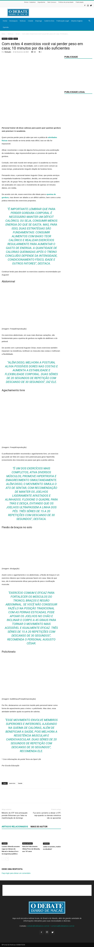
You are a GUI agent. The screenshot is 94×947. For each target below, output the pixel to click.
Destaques (13, 21)
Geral (15, 39)
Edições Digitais (77, 21)
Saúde (20, 783)
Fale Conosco (51, 2)
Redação (8, 52)
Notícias (23, 21)
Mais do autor (39, 826)
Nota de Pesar (27, 843)
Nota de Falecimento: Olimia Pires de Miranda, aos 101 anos (31, 849)
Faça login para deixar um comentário (16, 873)
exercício (12, 783)
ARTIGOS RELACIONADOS (15, 826)
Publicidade (79, 2)
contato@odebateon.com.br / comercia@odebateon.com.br (50, 926)
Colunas (46, 843)
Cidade (30, 21)
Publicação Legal (63, 21)
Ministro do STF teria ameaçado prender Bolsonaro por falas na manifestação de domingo (15, 815)
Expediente (41, 2)
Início (3, 34)
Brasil (18, 34)
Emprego (38, 21)
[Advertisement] (63, 12)
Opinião (6, 27)
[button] (89, 21)
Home (5, 21)
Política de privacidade (66, 2)
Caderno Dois (49, 21)
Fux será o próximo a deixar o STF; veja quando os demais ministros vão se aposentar (47, 815)
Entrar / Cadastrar (30, 2)
